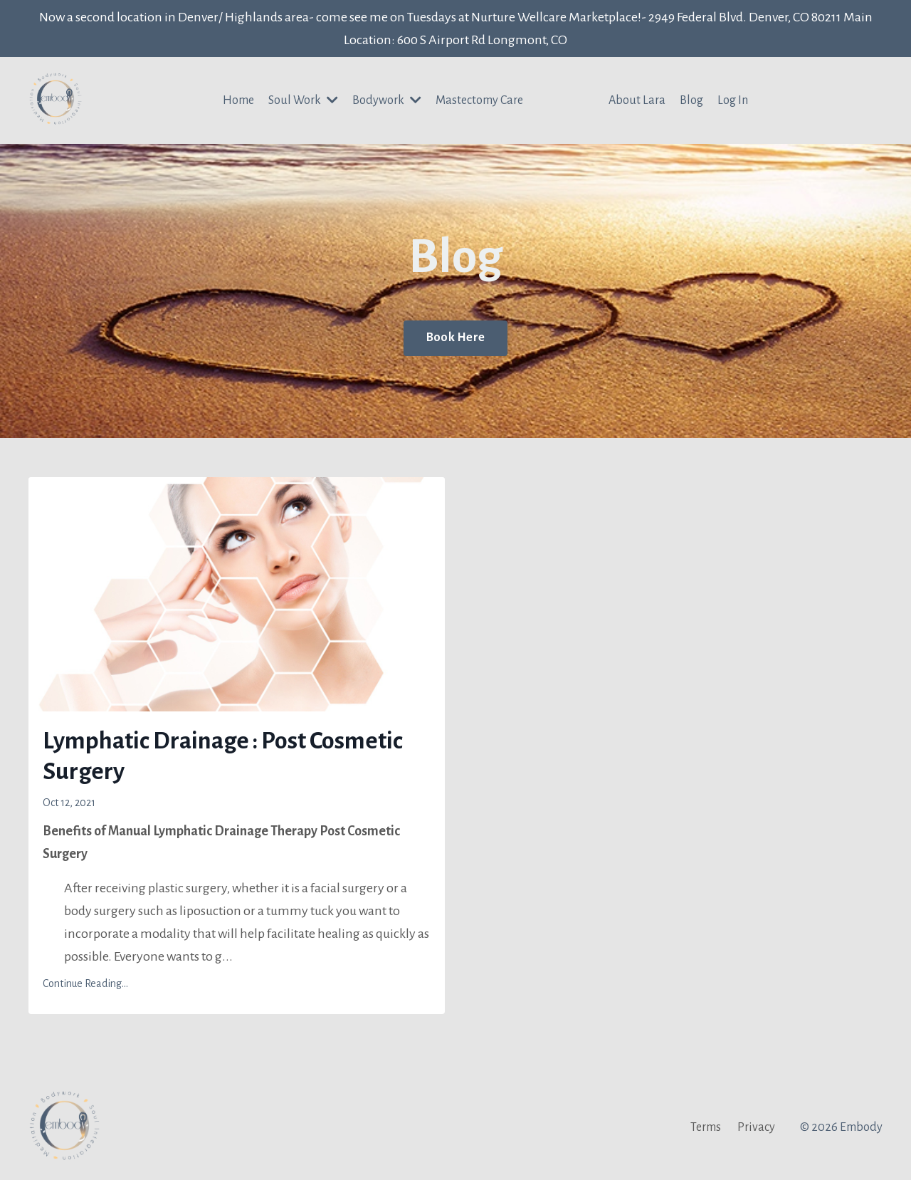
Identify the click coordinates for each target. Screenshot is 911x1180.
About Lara (637, 100)
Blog (691, 100)
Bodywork (386, 100)
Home (238, 100)
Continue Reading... (85, 983)
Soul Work (303, 100)
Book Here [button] (455, 337)
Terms (705, 1127)
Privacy (756, 1127)
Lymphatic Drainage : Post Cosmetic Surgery (223, 756)
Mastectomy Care (479, 100)
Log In (732, 100)
